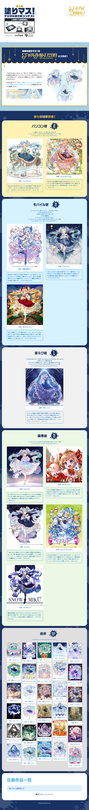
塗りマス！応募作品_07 (16, 788)
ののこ (45, 408)
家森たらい (45, 720)
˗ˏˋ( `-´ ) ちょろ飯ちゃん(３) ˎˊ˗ (76, 683)
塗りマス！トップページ (45, 794)
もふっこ (60, 759)
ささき (65, 266)
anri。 (14, 721)
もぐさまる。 (45, 681)
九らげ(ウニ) (60, 678)
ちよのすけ (45, 759)
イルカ (45, 660)
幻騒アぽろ (30, 661)
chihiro (76, 744)
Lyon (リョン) (64, 549)
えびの (60, 658)
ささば (76, 704)
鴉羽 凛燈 (29, 743)
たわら (76, 661)
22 (60, 699)
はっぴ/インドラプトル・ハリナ (15, 740)
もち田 (30, 722)
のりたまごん (64, 176)
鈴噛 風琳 (26, 269)
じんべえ (75, 765)
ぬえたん (26, 327)
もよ (25, 547)
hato (25, 489)
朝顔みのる (60, 717)
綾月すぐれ (45, 738)
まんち (14, 660)
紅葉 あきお (45, 701)
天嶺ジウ (29, 763)
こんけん (26, 181)
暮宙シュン (14, 680)
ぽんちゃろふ (60, 737)
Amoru (64, 484)
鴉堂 (30, 701)
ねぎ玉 (14, 759)
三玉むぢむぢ (30, 681)
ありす (26, 607)
